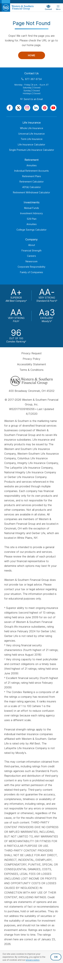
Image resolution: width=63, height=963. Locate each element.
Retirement (32, 159)
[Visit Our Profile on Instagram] (27, 108)
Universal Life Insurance (31, 133)
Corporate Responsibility (31, 266)
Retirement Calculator (31, 181)
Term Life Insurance (32, 139)
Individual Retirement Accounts (31, 170)
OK (56, 956)
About (31, 245)
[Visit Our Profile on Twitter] (18, 108)
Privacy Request (31, 353)
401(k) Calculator (31, 187)
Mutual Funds (31, 208)
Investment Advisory (31, 213)
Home (31, 55)
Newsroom (31, 261)
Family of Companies (31, 272)
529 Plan (31, 218)
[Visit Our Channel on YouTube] (53, 108)
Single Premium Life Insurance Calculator (31, 149)
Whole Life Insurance (31, 128)
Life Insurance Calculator (31, 144)
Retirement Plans (31, 176)
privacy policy (32, 960)
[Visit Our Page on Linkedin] (36, 108)
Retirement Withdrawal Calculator (31, 192)
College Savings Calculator (31, 229)
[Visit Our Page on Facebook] (10, 108)
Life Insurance (32, 122)
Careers (31, 255)
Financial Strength (31, 250)
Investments (31, 202)
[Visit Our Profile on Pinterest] (44, 108)
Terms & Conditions (31, 369)
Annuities (32, 165)
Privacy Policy (31, 358)
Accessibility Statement (31, 364)
